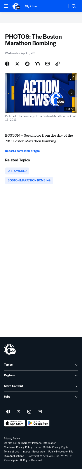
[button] (6, 6)
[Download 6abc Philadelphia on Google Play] (38, 423)
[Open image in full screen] (71, 77)
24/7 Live (31, 6)
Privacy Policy (12, 438)
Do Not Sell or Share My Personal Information (30, 443)
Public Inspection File (60, 451)
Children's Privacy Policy (18, 447)
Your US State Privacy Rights (52, 447)
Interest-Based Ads (34, 451)
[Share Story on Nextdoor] (37, 63)
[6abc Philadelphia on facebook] (8, 411)
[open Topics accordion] (41, 365)
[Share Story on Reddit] (27, 63)
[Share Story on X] (17, 63)
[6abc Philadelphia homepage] (16, 6)
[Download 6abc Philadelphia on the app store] (14, 423)
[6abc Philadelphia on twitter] (18, 411)
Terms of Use (11, 451)
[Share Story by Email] (47, 63)
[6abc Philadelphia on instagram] (29, 411)
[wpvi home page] (10, 349)
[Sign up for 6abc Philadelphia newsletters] (39, 411)
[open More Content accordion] (41, 386)
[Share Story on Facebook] (7, 63)
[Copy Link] (57, 63)
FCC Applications (14, 456)
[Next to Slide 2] (71, 92)
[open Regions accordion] (41, 375)
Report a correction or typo (22, 151)
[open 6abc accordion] (41, 397)
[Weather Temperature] (60, 6)
